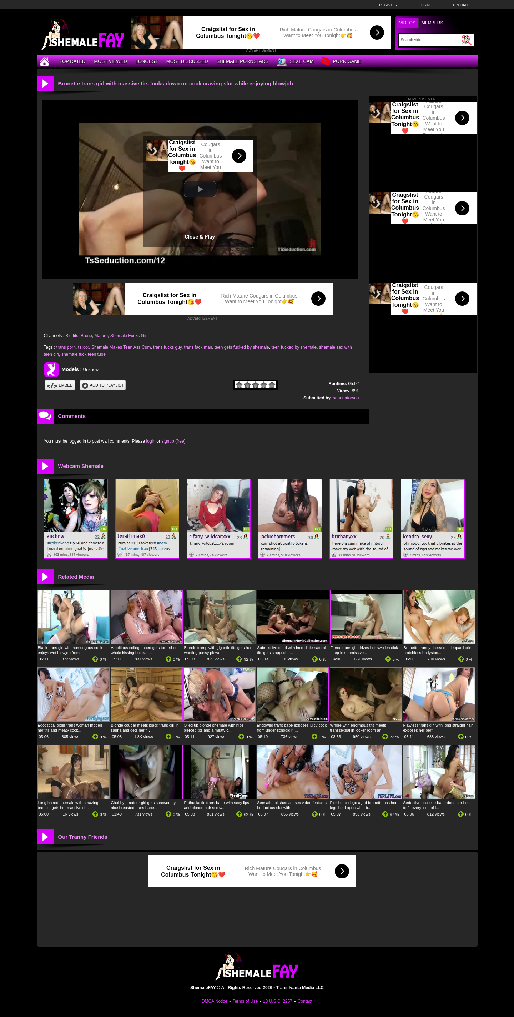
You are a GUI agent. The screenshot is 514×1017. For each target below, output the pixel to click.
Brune (86, 335)
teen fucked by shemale (294, 347)
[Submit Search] (467, 40)
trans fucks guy (167, 347)
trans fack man (198, 347)
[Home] (45, 61)
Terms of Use (245, 1001)
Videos (407, 22)
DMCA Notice (214, 1001)
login (150, 441)
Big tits (71, 335)
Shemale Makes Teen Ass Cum (121, 347)
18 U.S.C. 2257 (277, 1001)
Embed (60, 385)
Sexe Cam (295, 62)
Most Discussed (187, 61)
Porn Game (341, 61)
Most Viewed (110, 61)
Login (424, 5)
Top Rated (73, 61)
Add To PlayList (103, 385)
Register (388, 5)
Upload (460, 5)
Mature (101, 335)
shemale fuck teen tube (83, 354)
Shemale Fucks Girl (129, 335)
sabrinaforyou (346, 397)
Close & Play (200, 237)
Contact (305, 1001)
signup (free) (173, 441)
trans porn (66, 347)
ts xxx (83, 347)
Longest (147, 61)
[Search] (430, 39)
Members (432, 22)
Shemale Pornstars (243, 61)
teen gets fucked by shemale (242, 347)
